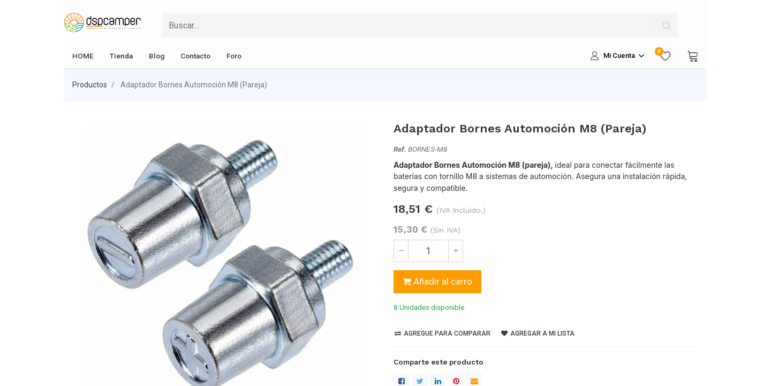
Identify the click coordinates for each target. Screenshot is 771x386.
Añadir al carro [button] (437, 281)
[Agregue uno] (456, 251)
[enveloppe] (474, 361)
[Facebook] (402, 361)
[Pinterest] (456, 361)
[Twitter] (420, 361)
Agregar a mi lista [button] (538, 314)
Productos (89, 84)
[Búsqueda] (666, 25)
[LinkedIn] (438, 361)
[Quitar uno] (401, 251)
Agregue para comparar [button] (442, 314)
